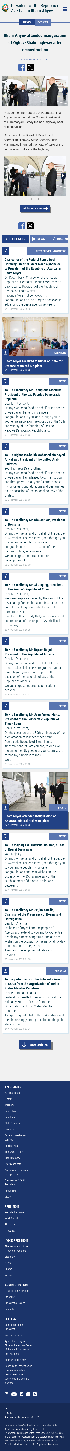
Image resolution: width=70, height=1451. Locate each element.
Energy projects (13, 1164)
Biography (10, 1224)
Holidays (9, 1129)
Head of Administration (17, 1290)
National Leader (13, 1092)
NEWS (27, 22)
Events (42, 22)
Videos (8, 1275)
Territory (9, 1105)
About (8, 1413)
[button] (63, 176)
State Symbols (12, 1123)
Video (8, 1196)
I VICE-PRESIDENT (16, 1240)
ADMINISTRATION (16, 1285)
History (8, 1099)
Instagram (6, 1394)
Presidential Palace (15, 1303)
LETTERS (10, 1319)
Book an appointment (16, 1360)
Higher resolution (32, 208)
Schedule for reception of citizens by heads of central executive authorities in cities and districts (18, 1374)
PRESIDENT (12, 1206)
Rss (35, 1394)
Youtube (14, 1394)
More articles (38, 1045)
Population (10, 1111)
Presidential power (15, 1212)
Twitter (28, 1394)
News (8, 1263)
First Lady (10, 1230)
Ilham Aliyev (42, 10)
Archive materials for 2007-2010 (24, 1417)
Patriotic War (12, 1145)
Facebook (21, 1394)
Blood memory (12, 1158)
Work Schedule (13, 1218)
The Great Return (14, 1151)
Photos (8, 1269)
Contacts (9, 1309)
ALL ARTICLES (15, 239)
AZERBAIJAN (13, 1087)
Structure (10, 1297)
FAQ (7, 1408)
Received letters (13, 1335)
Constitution (11, 1117)
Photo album (11, 1190)
